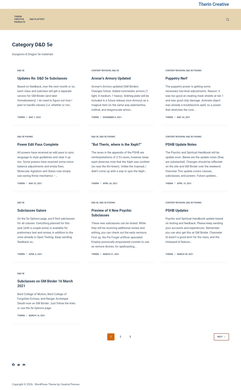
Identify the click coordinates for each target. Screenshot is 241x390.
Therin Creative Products (19, 19)
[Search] (227, 19)
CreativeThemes (70, 383)
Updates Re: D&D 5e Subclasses (42, 78)
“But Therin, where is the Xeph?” (116, 144)
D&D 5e (20, 70)
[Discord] (24, 364)
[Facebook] (13, 364)
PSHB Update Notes (181, 144)
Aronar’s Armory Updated (111, 78)
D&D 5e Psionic (194, 70)
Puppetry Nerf (176, 78)
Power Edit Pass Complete (38, 144)
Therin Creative (213, 4)
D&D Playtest (37, 19)
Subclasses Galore (32, 210)
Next (221, 336)
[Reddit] (18, 364)
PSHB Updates (177, 210)
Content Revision (101, 70)
